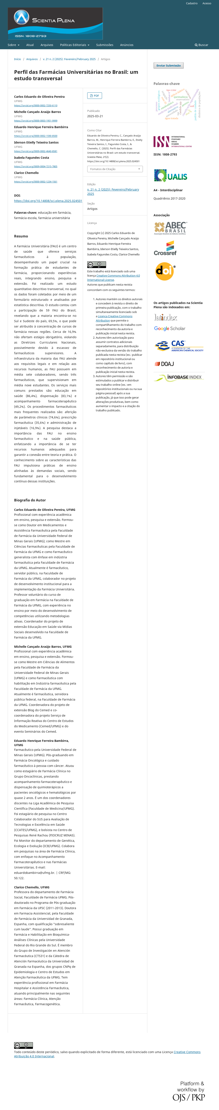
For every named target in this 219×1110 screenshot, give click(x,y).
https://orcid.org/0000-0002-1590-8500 (35, 136)
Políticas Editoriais (73, 45)
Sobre (12, 45)
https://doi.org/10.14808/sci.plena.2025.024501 (48, 201)
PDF (96, 96)
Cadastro (192, 3)
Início (17, 59)
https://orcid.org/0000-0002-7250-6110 (35, 105)
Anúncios (126, 45)
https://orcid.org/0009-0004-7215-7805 (35, 166)
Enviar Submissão (169, 65)
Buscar (201, 45)
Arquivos (47, 45)
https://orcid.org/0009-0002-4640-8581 (35, 151)
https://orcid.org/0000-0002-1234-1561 (35, 181)
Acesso (207, 3)
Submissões (104, 45)
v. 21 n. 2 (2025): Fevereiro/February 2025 (69, 59)
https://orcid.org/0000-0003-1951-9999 (35, 120)
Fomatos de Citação (102, 169)
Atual (30, 45)
